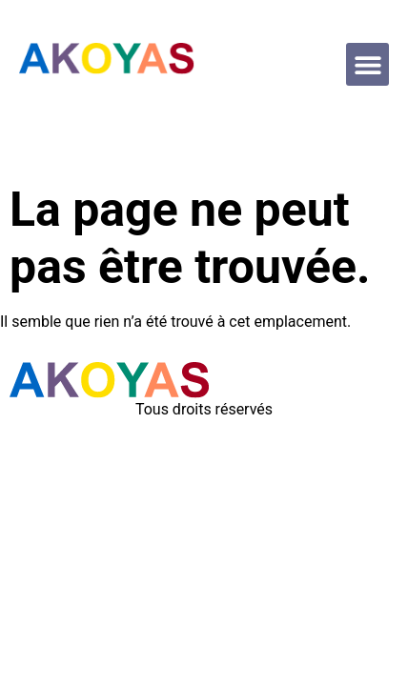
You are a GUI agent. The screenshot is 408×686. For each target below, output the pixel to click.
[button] (367, 64)
